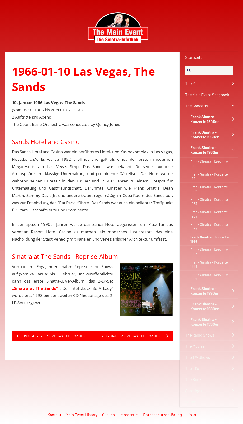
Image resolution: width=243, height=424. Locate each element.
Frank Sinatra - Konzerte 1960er (204, 150)
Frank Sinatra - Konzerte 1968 (209, 264)
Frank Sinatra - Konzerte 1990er (204, 321)
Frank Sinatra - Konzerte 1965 (209, 226)
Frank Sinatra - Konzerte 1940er (204, 119)
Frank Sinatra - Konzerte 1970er (204, 291)
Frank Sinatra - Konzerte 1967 (209, 251)
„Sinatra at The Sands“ (35, 288)
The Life (192, 368)
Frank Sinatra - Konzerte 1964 (209, 214)
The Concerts (196, 105)
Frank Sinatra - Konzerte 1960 (209, 164)
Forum (190, 401)
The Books (194, 379)
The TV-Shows (197, 357)
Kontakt (54, 414)
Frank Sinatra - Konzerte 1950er (204, 134)
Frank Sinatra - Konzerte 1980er (204, 306)
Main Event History (82, 414)
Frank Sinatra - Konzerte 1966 (209, 239)
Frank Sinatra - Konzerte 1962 (209, 189)
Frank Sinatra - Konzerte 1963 (209, 201)
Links (191, 414)
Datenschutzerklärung (162, 414)
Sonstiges (193, 390)
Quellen (108, 414)
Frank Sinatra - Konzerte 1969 (209, 277)
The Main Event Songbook (207, 94)
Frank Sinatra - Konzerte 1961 (209, 176)
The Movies (194, 346)
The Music (193, 83)
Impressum (129, 414)
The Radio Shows (199, 335)
